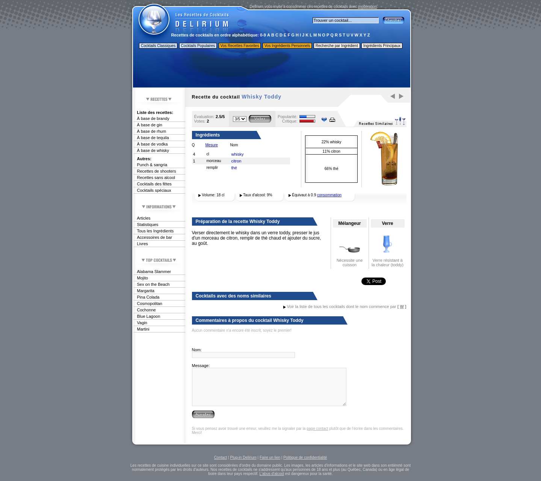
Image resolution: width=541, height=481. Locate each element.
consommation (329, 195)
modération (367, 7)
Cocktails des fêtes (154, 184)
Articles (144, 218)
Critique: (290, 121)
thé (234, 167)
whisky (237, 154)
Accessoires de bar (154, 237)
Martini (143, 329)
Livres (142, 243)
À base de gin (149, 125)
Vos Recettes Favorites (240, 46)
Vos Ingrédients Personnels (287, 46)
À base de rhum (151, 131)
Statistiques (148, 224)
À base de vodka (152, 144)
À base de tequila (153, 137)
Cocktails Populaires (198, 46)
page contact (317, 428)
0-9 (263, 35)
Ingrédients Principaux (381, 46)
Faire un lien (270, 457)
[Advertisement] (271, 69)
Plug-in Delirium (243, 457)
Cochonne (146, 310)
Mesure (212, 145)
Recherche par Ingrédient (337, 46)
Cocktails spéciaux (154, 190)
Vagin (142, 322)
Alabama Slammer (154, 271)
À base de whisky (153, 150)
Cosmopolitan (149, 303)
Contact (220, 457)
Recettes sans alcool (156, 177)
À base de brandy (153, 118)
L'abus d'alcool (272, 474)
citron (236, 161)
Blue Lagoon (148, 316)
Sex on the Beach (153, 284)
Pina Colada (148, 297)
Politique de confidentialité (305, 457)
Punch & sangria (152, 164)
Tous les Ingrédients (155, 231)
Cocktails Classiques (158, 46)
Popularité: (288, 116)
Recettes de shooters (156, 171)
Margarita (145, 290)
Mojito (142, 278)
